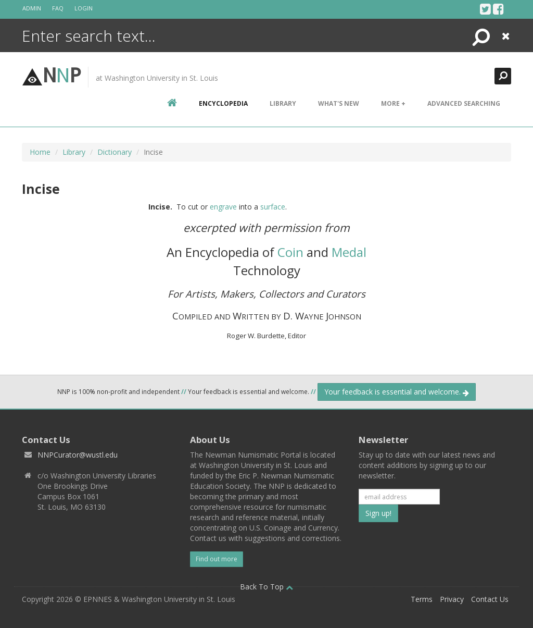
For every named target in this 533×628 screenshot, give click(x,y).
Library (283, 103)
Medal (349, 252)
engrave (223, 207)
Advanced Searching (463, 103)
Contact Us (490, 599)
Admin (31, 8)
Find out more (216, 559)
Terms (422, 599)
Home (40, 152)
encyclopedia (223, 103)
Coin (290, 252)
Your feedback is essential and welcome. (396, 392)
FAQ (58, 8)
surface (272, 207)
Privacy (452, 599)
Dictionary (114, 152)
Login (83, 8)
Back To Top (266, 587)
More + (393, 103)
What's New (338, 103)
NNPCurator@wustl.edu (77, 455)
